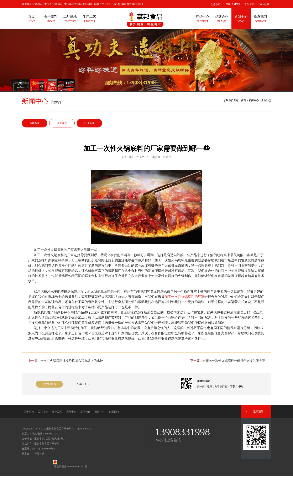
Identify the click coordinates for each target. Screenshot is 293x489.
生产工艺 (57, 411)
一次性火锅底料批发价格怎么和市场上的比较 (72, 360)
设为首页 (249, 4)
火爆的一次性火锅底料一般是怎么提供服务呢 (234, 360)
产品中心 (71, 411)
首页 (243, 100)
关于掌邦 (29, 411)
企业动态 (62, 123)
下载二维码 (236, 386)
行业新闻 (89, 123)
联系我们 (114, 411)
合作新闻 (35, 123)
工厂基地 (43, 411)
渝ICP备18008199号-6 (43, 448)
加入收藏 (264, 4)
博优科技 (39, 453)
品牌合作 (85, 411)
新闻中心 (254, 100)
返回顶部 (258, 411)
